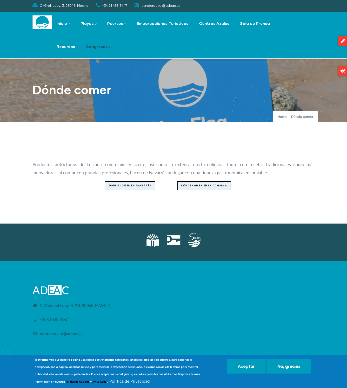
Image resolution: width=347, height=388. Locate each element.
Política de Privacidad (129, 382)
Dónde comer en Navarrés (130, 186)
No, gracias (288, 366)
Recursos (66, 46)
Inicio (63, 24)
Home (282, 117)
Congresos (98, 47)
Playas (88, 24)
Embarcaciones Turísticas (162, 23)
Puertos (116, 24)
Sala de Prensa (255, 23)
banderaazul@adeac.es (58, 334)
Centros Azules (214, 23)
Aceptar (246, 366)
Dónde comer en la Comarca (204, 186)
